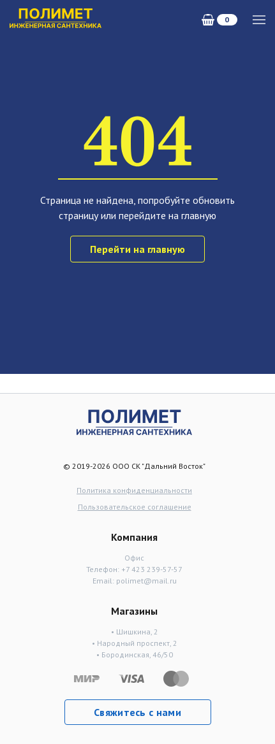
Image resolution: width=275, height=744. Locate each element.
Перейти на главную (137, 249)
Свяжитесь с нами (137, 712)
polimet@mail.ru (146, 580)
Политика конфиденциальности (134, 490)
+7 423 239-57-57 (151, 569)
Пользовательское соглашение (134, 507)
